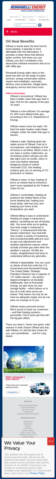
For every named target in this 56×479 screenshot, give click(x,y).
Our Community (28, 410)
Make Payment (28, 17)
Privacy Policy (37, 473)
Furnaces (28, 428)
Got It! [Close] (51, 441)
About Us (28, 401)
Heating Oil (28, 422)
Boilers (28, 426)
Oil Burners (27, 424)
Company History (28, 407)
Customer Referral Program (28, 414)
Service (32, 20)
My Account (14, 17)
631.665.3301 (20, 20)
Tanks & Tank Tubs (28, 432)
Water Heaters (28, 430)
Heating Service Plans (28, 434)
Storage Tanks (28, 437)
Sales (9, 20)
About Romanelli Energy (28, 405)
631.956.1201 (44, 20)
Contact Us (42, 17)
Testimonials (28, 412)
